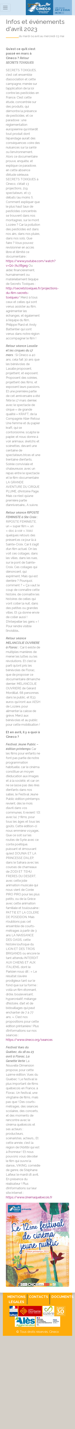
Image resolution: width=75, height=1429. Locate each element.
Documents (62, 1297)
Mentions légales (16, 1299)
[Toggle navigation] (5, 7)
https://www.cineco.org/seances (29, 1040)
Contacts (38, 1297)
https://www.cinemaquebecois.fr (29, 1197)
